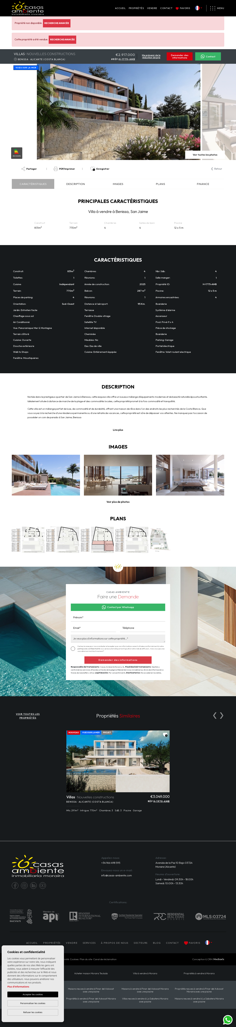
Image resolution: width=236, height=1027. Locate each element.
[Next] (221, 715)
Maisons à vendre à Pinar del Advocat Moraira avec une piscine (145, 990)
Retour (216, 168)
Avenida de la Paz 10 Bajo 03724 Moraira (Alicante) (173, 864)
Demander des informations (179, 56)
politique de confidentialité (89, 649)
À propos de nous (114, 942)
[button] (118, 502)
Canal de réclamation (105, 959)
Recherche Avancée (56, 23)
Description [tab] (75, 184)
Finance (203, 184)
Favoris (183, 8)
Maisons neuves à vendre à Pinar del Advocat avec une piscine (91, 990)
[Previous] (214, 715)
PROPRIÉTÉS (136, 8)
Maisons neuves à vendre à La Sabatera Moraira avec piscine (199, 1000)
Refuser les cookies (32, 1012)
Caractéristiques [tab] (33, 184)
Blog (157, 942)
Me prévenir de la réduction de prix (151, 56)
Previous (40, 112)
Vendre (152, 8)
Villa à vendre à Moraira (145, 973)
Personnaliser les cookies (32, 1003)
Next (197, 112)
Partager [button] (29, 169)
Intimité (65, 959)
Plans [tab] (160, 184)
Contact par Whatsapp (118, 607)
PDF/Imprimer (64, 169)
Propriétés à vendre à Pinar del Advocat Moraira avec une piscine (91, 1000)
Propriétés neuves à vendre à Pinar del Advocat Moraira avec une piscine (199, 990)
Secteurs (141, 942)
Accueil (120, 8)
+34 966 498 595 (110, 862)
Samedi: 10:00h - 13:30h (169, 883)
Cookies (74, 959)
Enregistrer (99, 169)
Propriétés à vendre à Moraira (199, 973)
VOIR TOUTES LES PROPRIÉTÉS (28, 715)
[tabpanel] (118, 773)
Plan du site (86, 959)
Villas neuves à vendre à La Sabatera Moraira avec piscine (145, 1000)
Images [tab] (118, 184)
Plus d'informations (18, 986)
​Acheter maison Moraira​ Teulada (91, 973)
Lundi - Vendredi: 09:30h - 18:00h (174, 879)
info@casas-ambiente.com (116, 875)
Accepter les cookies (33, 994)
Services (89, 942)
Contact (166, 8)
